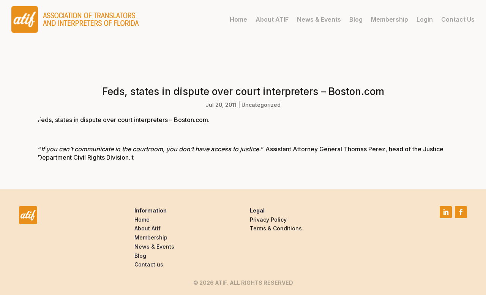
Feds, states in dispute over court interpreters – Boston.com (123, 120)
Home (238, 19)
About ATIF (272, 19)
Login (425, 19)
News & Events (319, 19)
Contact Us (458, 19)
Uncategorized (261, 105)
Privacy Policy (268, 219)
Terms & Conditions (276, 228)
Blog (356, 19)
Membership (389, 19)
